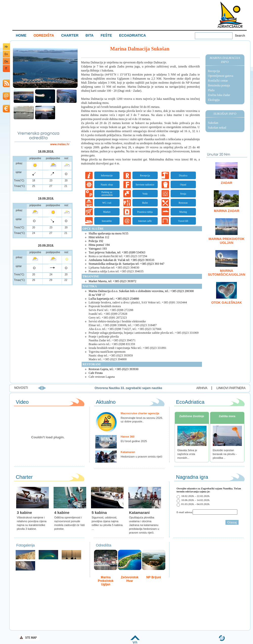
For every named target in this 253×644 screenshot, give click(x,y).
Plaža (211, 90)
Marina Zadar (226, 211)
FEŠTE (106, 35)
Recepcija (214, 71)
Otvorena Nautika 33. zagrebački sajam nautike (174, 388)
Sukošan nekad (217, 127)
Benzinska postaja (219, 85)
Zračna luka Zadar (219, 95)
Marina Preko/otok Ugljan (226, 241)
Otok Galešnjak (226, 302)
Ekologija (214, 100)
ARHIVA (202, 388)
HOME (21, 35)
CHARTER (69, 35)
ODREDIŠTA (44, 35)
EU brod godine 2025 (134, 441)
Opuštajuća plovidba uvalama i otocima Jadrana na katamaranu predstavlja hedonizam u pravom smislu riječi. (144, 525)
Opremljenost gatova (220, 76)
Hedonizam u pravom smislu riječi (141, 456)
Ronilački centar (218, 80)
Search (240, 35)
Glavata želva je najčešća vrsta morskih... (187, 454)
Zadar (227, 183)
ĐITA (89, 35)
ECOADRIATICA (132, 35)
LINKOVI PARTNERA (231, 388)
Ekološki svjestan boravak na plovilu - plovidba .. (225, 454)
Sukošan (213, 123)
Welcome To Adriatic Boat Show (230, 14)
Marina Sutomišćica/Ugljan (226, 272)
